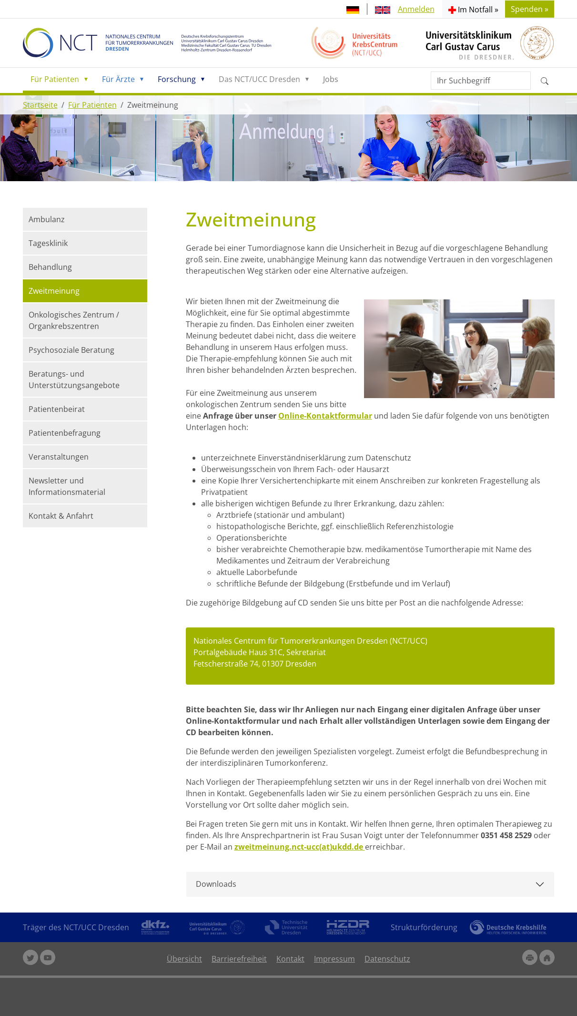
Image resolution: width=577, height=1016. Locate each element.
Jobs (330, 79)
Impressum (334, 959)
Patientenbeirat (57, 409)
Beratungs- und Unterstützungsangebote (74, 379)
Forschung (177, 79)
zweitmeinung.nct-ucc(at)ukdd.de (299, 847)
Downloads (216, 884)
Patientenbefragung (65, 433)
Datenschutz (387, 959)
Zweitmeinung (54, 291)
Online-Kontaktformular (325, 416)
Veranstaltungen (59, 457)
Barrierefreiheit (239, 959)
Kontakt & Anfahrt (61, 516)
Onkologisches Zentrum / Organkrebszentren (74, 320)
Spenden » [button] (529, 9)
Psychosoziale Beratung (71, 350)
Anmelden (416, 9)
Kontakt (290, 959)
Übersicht (184, 959)
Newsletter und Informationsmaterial (67, 486)
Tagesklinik (48, 243)
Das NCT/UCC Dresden (259, 79)
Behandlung (50, 267)
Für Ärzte (118, 79)
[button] (473, 9)
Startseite (40, 105)
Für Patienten (54, 79)
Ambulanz (47, 219)
